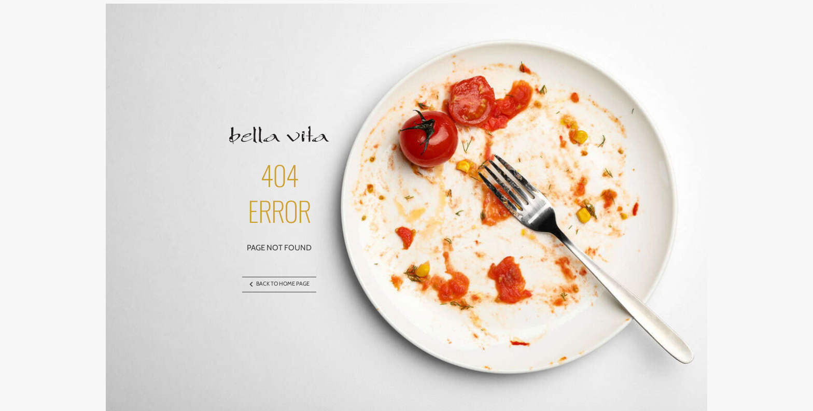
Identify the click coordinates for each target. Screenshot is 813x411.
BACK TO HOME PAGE (279, 284)
